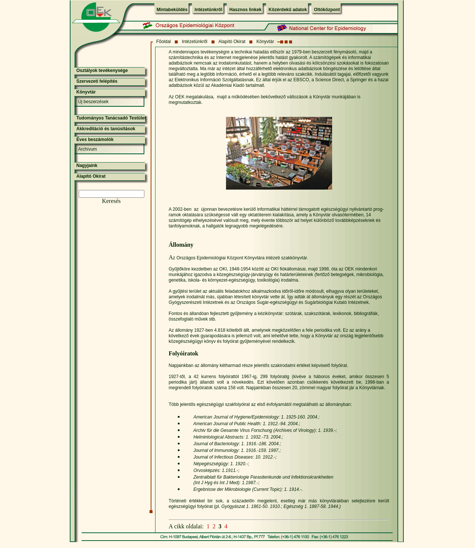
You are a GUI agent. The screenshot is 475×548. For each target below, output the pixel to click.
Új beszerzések (93, 101)
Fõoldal (163, 41)
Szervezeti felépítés (97, 81)
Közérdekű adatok (288, 9)
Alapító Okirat (232, 41)
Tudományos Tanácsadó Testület (111, 118)
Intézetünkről (208, 9)
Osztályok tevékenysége (102, 70)
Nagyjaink (87, 165)
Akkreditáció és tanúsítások (105, 128)
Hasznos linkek (245, 9)
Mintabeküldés (172, 9)
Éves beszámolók (95, 139)
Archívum (87, 149)
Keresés (111, 201)
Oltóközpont (327, 9)
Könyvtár (265, 41)
